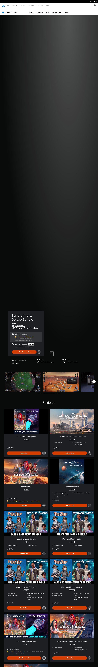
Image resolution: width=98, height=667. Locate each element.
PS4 (17, 5)
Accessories (30, 5)
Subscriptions (56, 11)
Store (42, 5)
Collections (39, 11)
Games (7, 5)
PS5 (13, 5)
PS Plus (22, 5)
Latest (31, 11)
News (37, 5)
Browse (66, 11)
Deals (47, 11)
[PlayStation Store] (10, 10)
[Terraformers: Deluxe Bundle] (23, 380)
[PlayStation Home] (3, 5)
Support (48, 5)
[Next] (94, 380)
